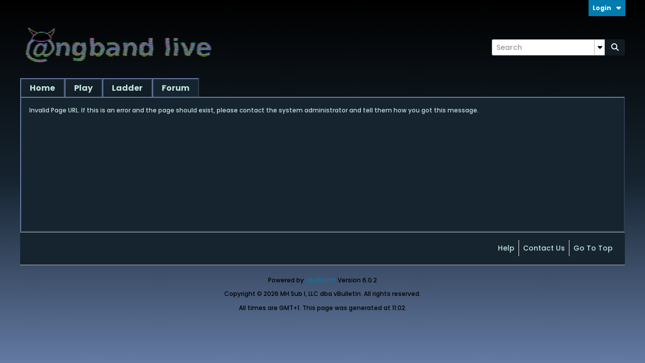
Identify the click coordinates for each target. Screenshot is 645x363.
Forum (175, 88)
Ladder (127, 88)
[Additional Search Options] (599, 47)
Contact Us (544, 248)
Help (506, 248)
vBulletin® (320, 280)
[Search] (548, 47)
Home (42, 88)
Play (83, 88)
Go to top (593, 248)
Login (607, 8)
